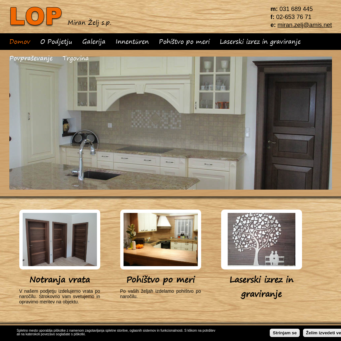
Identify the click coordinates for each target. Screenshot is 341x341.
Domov (19, 41)
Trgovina (76, 58)
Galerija (94, 41)
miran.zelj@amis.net (304, 25)
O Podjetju (56, 41)
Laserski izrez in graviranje (260, 41)
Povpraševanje (31, 58)
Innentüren (132, 41)
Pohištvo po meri (184, 41)
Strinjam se (285, 333)
